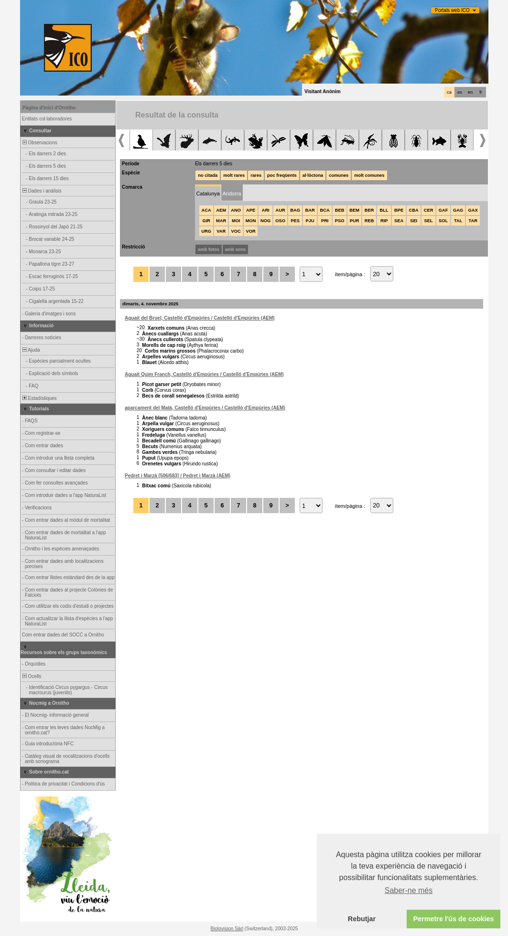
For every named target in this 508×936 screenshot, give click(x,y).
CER (428, 210)
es (459, 92)
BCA (325, 210)
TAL (458, 220)
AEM (221, 210)
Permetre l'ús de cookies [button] (453, 919)
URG (206, 231)
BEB (340, 210)
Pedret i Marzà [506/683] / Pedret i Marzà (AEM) (177, 475)
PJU (310, 220)
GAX (473, 210)
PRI (325, 220)
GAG (458, 210)
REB (369, 220)
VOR (251, 231)
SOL (443, 220)
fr (480, 92)
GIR (206, 220)
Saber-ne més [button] (409, 890)
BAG (295, 210)
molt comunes (369, 175)
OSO (280, 220)
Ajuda (30, 350)
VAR (221, 231)
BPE (398, 210)
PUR (354, 220)
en (470, 92)
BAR (310, 210)
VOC (236, 231)
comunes (338, 175)
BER (369, 210)
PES (295, 220)
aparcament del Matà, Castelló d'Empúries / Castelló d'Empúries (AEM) (205, 407)
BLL (384, 210)
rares (255, 175)
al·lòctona (313, 175)
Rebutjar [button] (362, 919)
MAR (221, 220)
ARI (266, 210)
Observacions (39, 142)
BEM (354, 210)
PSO (340, 220)
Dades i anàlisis (41, 191)
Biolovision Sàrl (227, 928)
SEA (398, 220)
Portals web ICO (452, 10)
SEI (413, 220)
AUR (280, 210)
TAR (472, 220)
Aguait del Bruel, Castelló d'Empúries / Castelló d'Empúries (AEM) (200, 318)
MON (251, 220)
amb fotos (208, 249)
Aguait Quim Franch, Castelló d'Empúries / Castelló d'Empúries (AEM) (204, 374)
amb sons (235, 249)
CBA (414, 210)
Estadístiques (39, 398)
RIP (384, 220)
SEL (428, 220)
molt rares (234, 175)
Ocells (31, 676)
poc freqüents (282, 175)
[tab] (208, 192)
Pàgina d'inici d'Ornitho (49, 107)
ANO (236, 210)
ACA (206, 210)
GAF (443, 210)
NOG (265, 220)
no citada (207, 175)
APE (250, 210)
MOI (236, 220)
